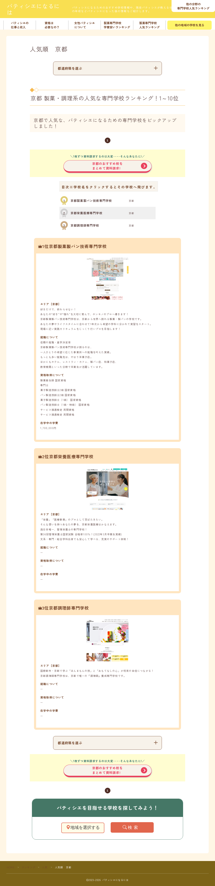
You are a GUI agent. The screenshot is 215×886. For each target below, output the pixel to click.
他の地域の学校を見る (189, 25)
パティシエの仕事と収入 (20, 25)
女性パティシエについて (84, 25)
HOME (10, 867)
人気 (44, 867)
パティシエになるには (36, 9)
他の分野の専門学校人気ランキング (193, 6)
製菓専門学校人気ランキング (149, 25)
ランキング (28, 867)
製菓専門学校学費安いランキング (117, 25)
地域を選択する (83, 827)
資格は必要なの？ (52, 25)
